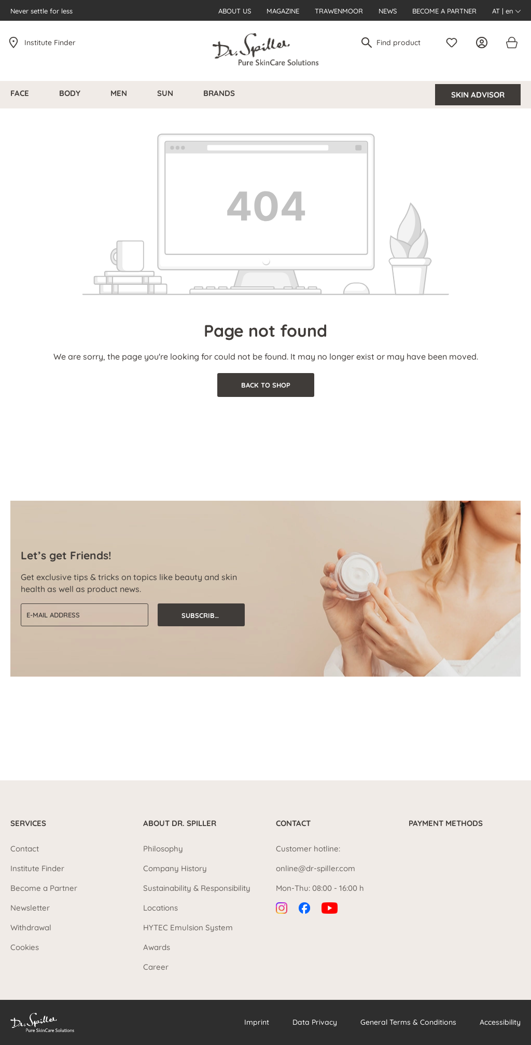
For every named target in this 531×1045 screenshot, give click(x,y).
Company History (175, 868)
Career (156, 967)
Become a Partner (444, 11)
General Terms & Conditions (408, 1022)
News (388, 11)
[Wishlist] (454, 42)
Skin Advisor (478, 95)
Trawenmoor (339, 11)
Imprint (256, 1022)
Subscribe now (209, 615)
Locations (160, 908)
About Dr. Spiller (179, 824)
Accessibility (500, 1022)
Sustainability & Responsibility (196, 888)
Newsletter (30, 908)
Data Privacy (314, 1022)
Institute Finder (50, 42)
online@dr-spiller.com (315, 868)
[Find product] (402, 42)
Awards (156, 947)
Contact (24, 849)
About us (234, 11)
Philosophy (163, 849)
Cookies (24, 947)
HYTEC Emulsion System (188, 927)
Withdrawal (30, 927)
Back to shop (265, 385)
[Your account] (484, 42)
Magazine (283, 11)
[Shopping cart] (511, 42)
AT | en (506, 11)
